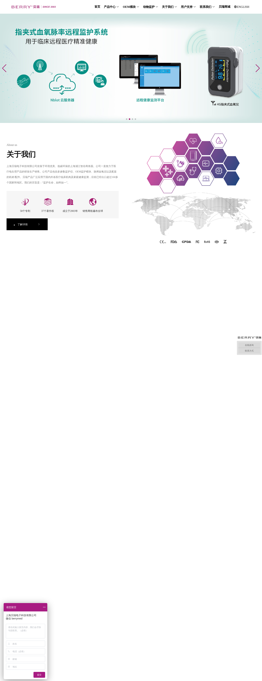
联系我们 (205, 6)
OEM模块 (129, 6)
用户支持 (186, 6)
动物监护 (149, 6)
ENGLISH (241, 6)
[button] (126, 119)
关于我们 (168, 6)
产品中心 (110, 6)
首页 (97, 6)
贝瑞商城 (224, 6)
